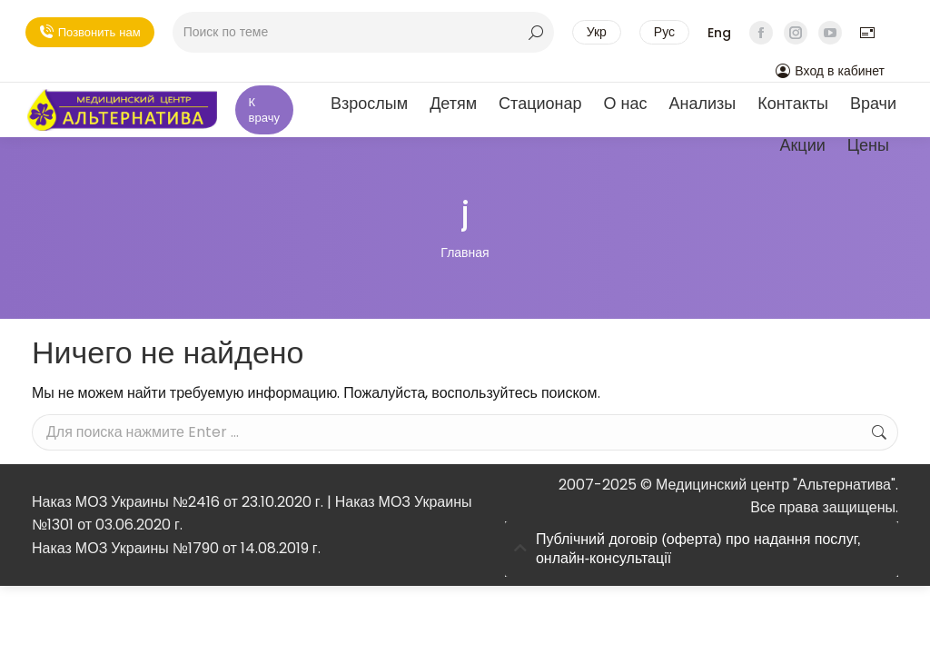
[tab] (701, 549)
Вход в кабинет (830, 71)
